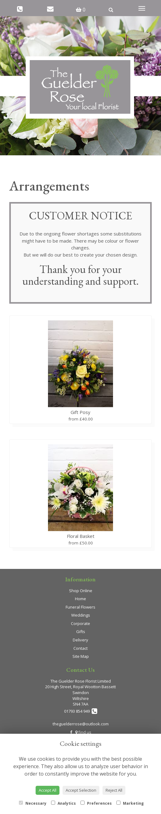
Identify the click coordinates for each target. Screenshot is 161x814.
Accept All (47, 790)
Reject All (114, 790)
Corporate (80, 623)
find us (83, 732)
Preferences (96, 803)
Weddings (80, 615)
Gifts (80, 631)
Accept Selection (81, 790)
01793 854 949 (80, 711)
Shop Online (80, 590)
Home (80, 598)
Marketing (130, 803)
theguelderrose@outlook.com (81, 724)
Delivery (80, 640)
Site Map (80, 656)
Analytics (63, 803)
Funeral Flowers (80, 607)
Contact (80, 648)
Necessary (32, 803)
